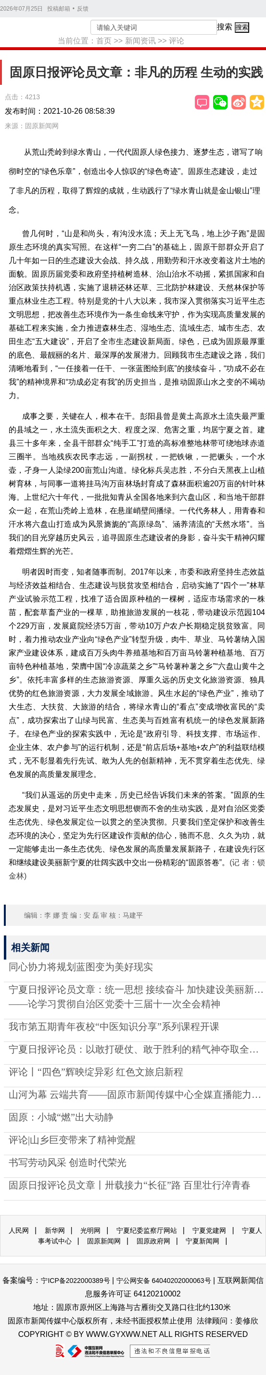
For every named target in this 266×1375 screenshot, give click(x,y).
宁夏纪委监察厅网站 (146, 1230)
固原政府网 (153, 1241)
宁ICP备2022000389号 (75, 1280)
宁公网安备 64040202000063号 (163, 1280)
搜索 (224, 27)
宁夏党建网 (209, 1230)
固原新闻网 (104, 1241)
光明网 (90, 1230)
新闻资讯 (140, 41)
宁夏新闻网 (202, 1241)
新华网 (55, 1230)
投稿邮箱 (58, 8)
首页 (104, 41)
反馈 (83, 8)
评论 (176, 41)
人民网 (19, 1230)
